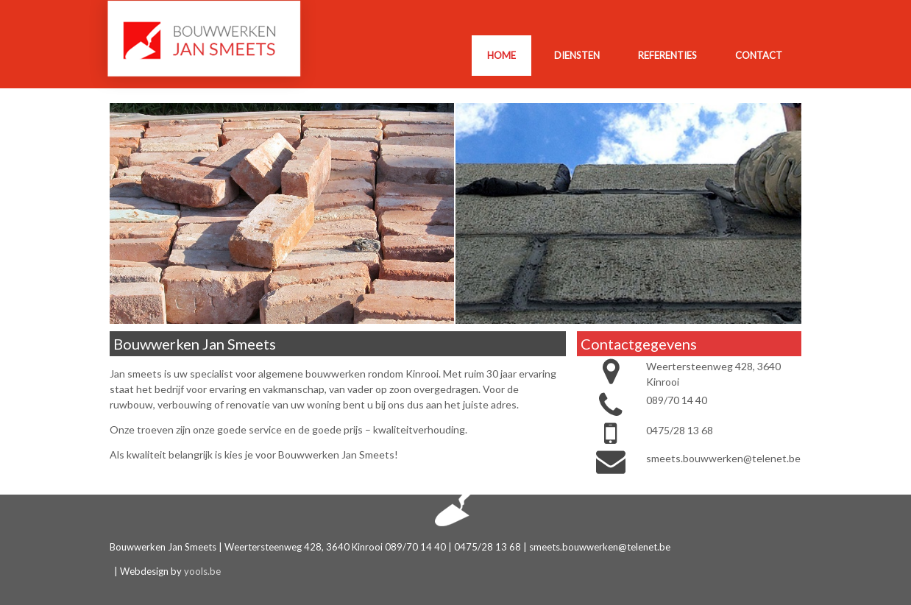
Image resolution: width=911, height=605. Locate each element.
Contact (758, 55)
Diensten (577, 55)
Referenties (667, 55)
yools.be (202, 571)
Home (501, 55)
